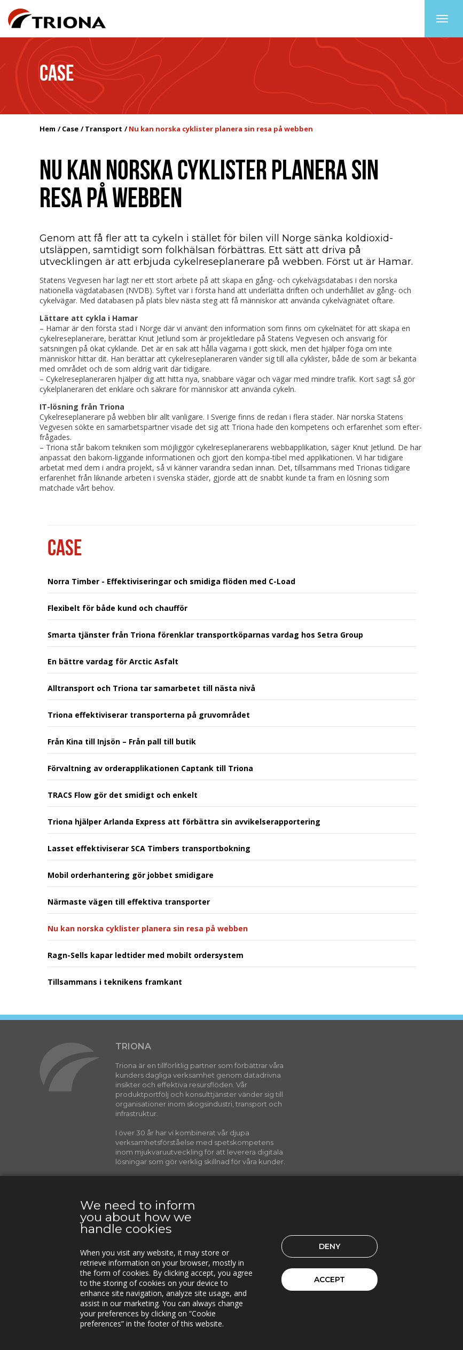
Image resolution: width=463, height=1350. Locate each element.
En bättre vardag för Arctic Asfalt (113, 661)
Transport (103, 129)
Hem (48, 129)
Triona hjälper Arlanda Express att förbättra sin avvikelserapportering (184, 822)
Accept (329, 1279)
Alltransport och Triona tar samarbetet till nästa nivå (151, 688)
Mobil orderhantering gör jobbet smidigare (131, 875)
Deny (329, 1246)
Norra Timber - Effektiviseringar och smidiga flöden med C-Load (171, 581)
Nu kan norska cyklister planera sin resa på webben (148, 928)
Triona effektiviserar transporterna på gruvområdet (149, 715)
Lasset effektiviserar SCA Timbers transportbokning (149, 848)
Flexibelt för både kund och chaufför (117, 608)
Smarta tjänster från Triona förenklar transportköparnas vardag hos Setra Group (205, 635)
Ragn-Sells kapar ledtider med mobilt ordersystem (146, 955)
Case (70, 129)
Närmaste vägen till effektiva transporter (129, 902)
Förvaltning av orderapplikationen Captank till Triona (150, 768)
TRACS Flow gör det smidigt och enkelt (123, 795)
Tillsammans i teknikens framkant (115, 982)
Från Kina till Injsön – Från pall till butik (122, 741)
